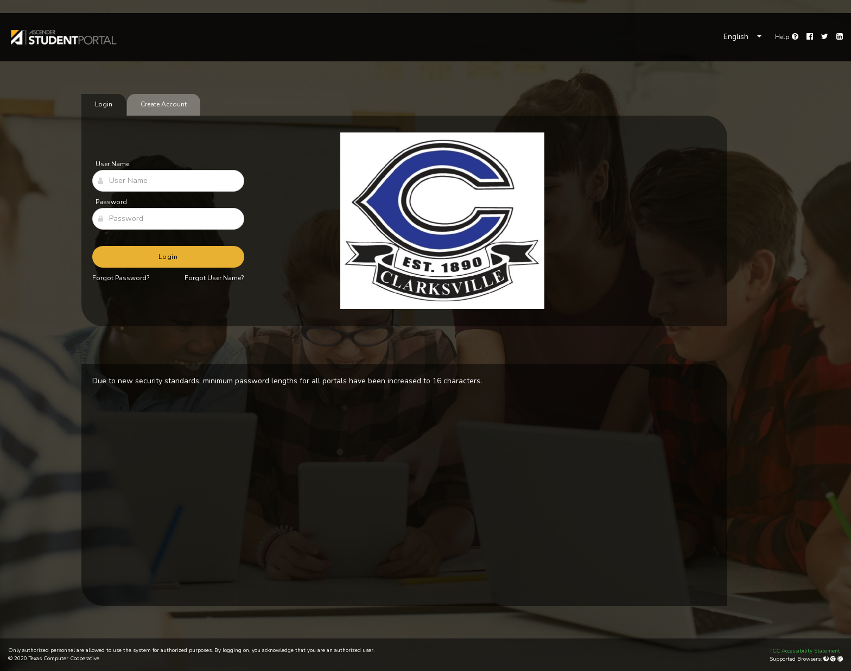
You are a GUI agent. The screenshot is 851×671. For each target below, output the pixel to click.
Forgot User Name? (214, 278)
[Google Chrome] (833, 659)
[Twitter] (824, 36)
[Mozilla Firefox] (826, 659)
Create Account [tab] (164, 104)
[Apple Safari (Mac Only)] (840, 659)
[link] (63, 37)
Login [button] (168, 256)
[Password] (168, 219)
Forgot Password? (121, 278)
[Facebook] (809, 36)
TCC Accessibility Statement (805, 651)
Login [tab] (103, 104)
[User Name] (168, 181)
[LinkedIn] (839, 36)
